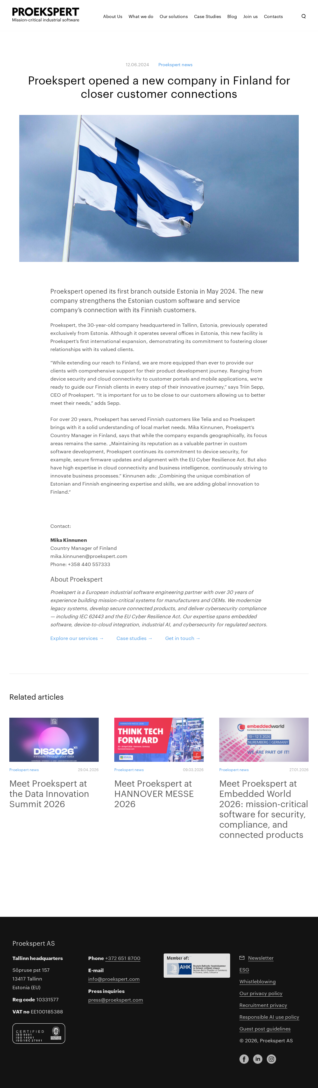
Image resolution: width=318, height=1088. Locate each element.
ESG (244, 969)
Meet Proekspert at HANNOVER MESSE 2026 (154, 793)
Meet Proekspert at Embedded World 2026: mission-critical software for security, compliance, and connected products (263, 808)
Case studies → (134, 638)
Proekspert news (175, 64)
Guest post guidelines (265, 1028)
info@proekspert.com (114, 979)
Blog (232, 16)
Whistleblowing (257, 981)
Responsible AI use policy (269, 1016)
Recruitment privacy (263, 1005)
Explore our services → (77, 638)
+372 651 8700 (122, 958)
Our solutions (174, 16)
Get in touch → (183, 638)
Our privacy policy (261, 993)
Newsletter (261, 957)
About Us (112, 16)
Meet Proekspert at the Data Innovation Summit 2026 (49, 793)
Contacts (273, 16)
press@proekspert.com (115, 999)
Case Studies (207, 16)
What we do (141, 16)
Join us (250, 16)
